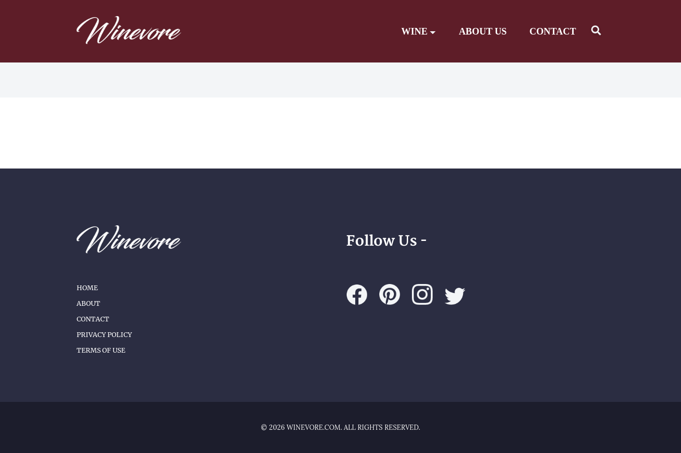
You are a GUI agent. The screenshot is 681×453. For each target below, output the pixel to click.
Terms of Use (101, 350)
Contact (93, 319)
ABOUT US (482, 31)
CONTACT (552, 31)
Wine (419, 31)
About (88, 303)
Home (87, 288)
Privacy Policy (104, 334)
